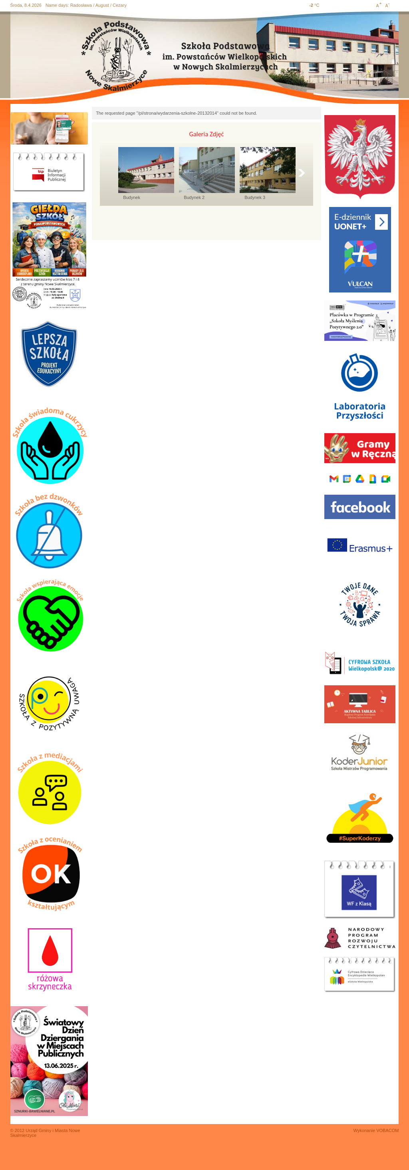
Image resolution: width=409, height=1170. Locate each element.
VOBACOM (387, 1130)
